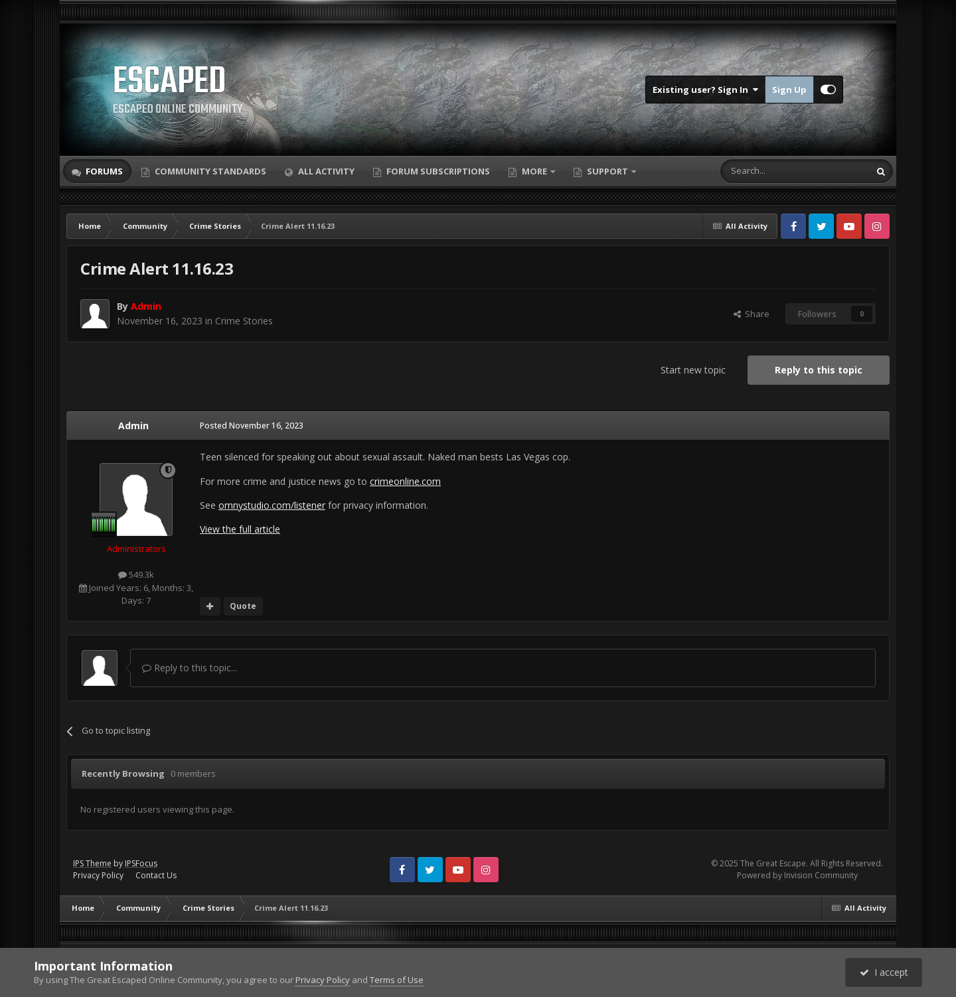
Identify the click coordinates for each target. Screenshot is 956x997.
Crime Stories (244, 320)
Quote (243, 606)
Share (751, 314)
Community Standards (209, 171)
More (534, 171)
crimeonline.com (405, 481)
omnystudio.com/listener (271, 505)
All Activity (325, 171)
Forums (103, 171)
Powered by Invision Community (797, 875)
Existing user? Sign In (705, 89)
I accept (884, 972)
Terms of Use (397, 980)
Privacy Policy (98, 875)
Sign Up (789, 90)
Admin (133, 425)
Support (607, 171)
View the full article (240, 529)
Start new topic (693, 370)
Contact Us (156, 875)
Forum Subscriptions (437, 171)
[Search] (762, 171)
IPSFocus (141, 863)
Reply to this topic (818, 370)
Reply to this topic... (189, 667)
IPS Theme (92, 863)
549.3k (136, 574)
